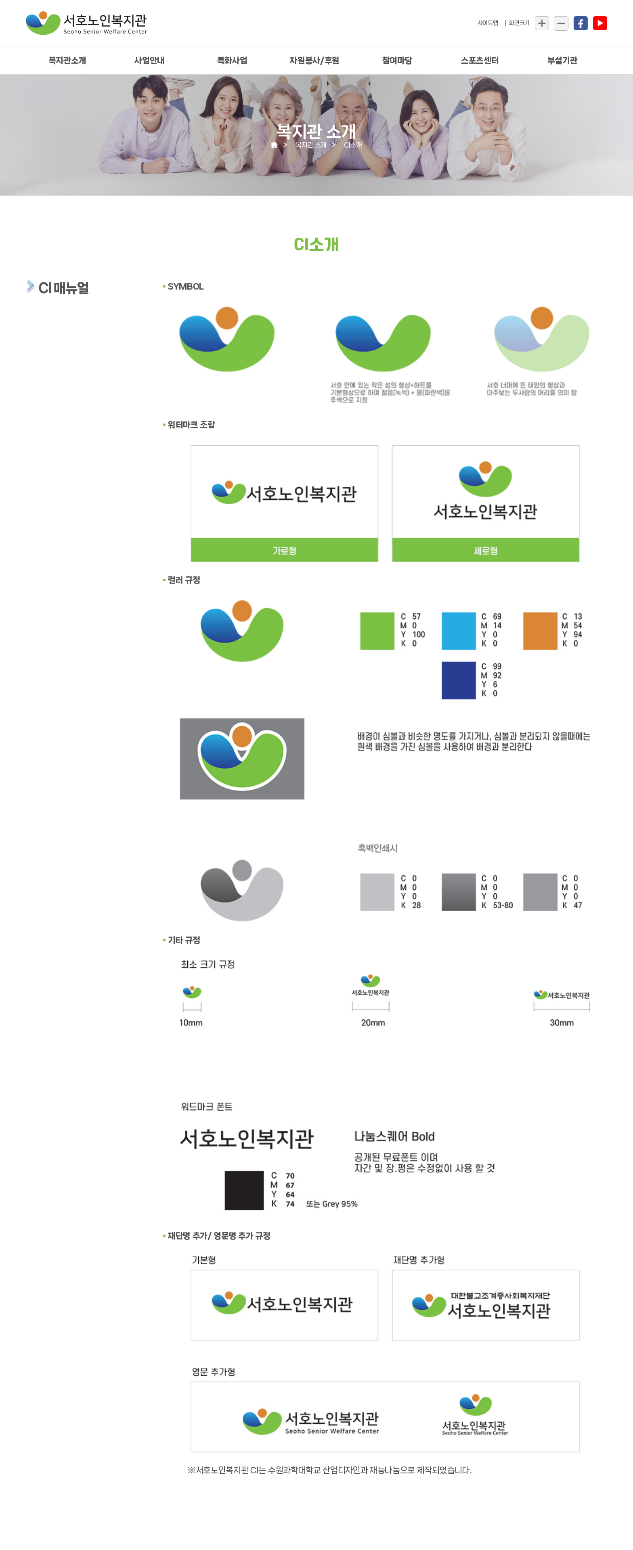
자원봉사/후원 (315, 60)
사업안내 (149, 60)
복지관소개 (67, 60)
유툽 (600, 23)
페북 (580, 23)
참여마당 (397, 60)
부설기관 (562, 60)
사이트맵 (488, 23)
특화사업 (232, 60)
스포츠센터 (480, 60)
